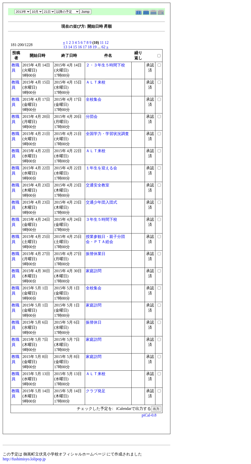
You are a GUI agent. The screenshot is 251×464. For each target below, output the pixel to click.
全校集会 (93, 99)
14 (70, 47)
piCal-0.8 (149, 415)
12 (107, 42)
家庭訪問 (93, 271)
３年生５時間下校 (101, 219)
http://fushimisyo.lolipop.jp (24, 459)
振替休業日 (95, 254)
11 (102, 42)
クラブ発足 (95, 391)
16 (80, 47)
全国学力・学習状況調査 (107, 134)
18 (90, 47)
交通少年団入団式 (101, 202)
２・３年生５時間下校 (105, 65)
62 (103, 47)
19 (95, 47)
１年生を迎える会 (101, 168)
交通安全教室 (97, 185)
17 (85, 47)
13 (65, 47)
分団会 (92, 116)
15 (75, 47)
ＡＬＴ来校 (95, 82)
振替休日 (93, 322)
